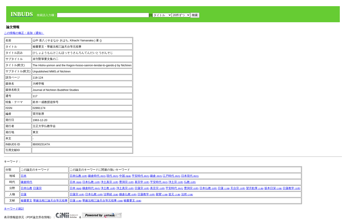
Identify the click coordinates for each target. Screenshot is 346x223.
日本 (23, 175)
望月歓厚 (255, 188)
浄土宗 (175, 182)
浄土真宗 (109, 182)
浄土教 (108, 188)
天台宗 (237, 188)
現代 (112, 175)
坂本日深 (273, 188)
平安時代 (140, 175)
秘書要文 (26, 200)
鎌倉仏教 (128, 194)
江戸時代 (171, 175)
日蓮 (224, 188)
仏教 (190, 182)
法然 (187, 194)
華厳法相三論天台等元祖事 (50, 200)
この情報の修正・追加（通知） (24, 33)
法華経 (110, 194)
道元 (174, 194)
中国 (125, 175)
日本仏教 (78, 175)
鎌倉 (156, 175)
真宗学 (142, 182)
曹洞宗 (126, 182)
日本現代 (190, 175)
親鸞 (162, 194)
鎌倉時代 (97, 175)
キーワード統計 (14, 208)
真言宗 (157, 188)
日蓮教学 (291, 188)
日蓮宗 (37, 188)
